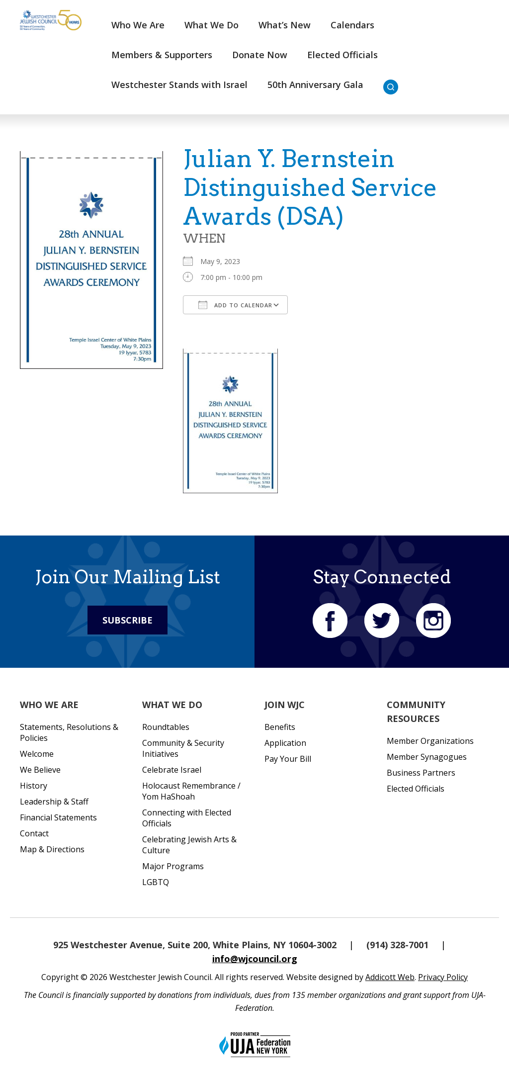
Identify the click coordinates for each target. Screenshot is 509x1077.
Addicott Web (390, 977)
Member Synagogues (427, 756)
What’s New (284, 25)
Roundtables (165, 726)
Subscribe (127, 620)
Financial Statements (58, 817)
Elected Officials (342, 55)
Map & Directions (52, 849)
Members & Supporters (161, 55)
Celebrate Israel (171, 769)
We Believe (40, 769)
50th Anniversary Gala (315, 84)
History (33, 785)
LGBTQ (155, 882)
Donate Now (259, 55)
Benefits (279, 726)
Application (285, 742)
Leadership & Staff (54, 801)
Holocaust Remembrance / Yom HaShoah (191, 791)
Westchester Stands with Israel (179, 84)
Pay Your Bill (287, 758)
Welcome (37, 753)
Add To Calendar (235, 304)
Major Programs (173, 866)
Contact (34, 833)
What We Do (211, 25)
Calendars (352, 25)
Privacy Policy (443, 977)
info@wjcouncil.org (254, 959)
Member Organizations (430, 740)
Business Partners (421, 772)
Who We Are (138, 25)
